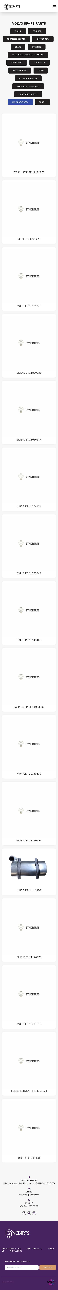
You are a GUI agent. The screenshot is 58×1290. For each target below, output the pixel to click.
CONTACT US (16, 1251)
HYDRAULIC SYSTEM (28, 78)
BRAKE (18, 47)
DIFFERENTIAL (43, 39)
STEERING (36, 47)
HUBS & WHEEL (20, 70)
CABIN (40, 70)
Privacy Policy (7, 1282)
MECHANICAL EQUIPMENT (28, 86)
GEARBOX (37, 31)
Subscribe (47, 1267)
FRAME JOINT (17, 63)
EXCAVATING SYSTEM (28, 94)
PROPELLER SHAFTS (16, 39)
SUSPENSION (39, 63)
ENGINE (18, 31)
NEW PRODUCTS (34, 1249)
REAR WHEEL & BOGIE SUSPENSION (28, 55)
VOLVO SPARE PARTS (11, 1249)
